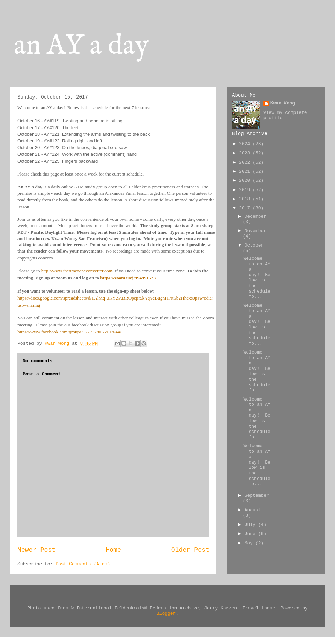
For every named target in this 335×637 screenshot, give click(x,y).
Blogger (166, 613)
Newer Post (36, 549)
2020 (246, 180)
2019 (246, 190)
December (255, 216)
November (255, 230)
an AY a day (81, 46)
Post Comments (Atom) (82, 564)
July (251, 524)
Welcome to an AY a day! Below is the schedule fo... (256, 277)
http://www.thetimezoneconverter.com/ (77, 270)
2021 (246, 171)
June (251, 533)
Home (113, 549)
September (257, 495)
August (253, 510)
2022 (246, 162)
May (250, 543)
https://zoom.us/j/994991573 (128, 277)
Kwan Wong (282, 103)
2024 (246, 144)
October (254, 245)
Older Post (190, 549)
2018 (246, 199)
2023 (246, 153)
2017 (246, 208)
